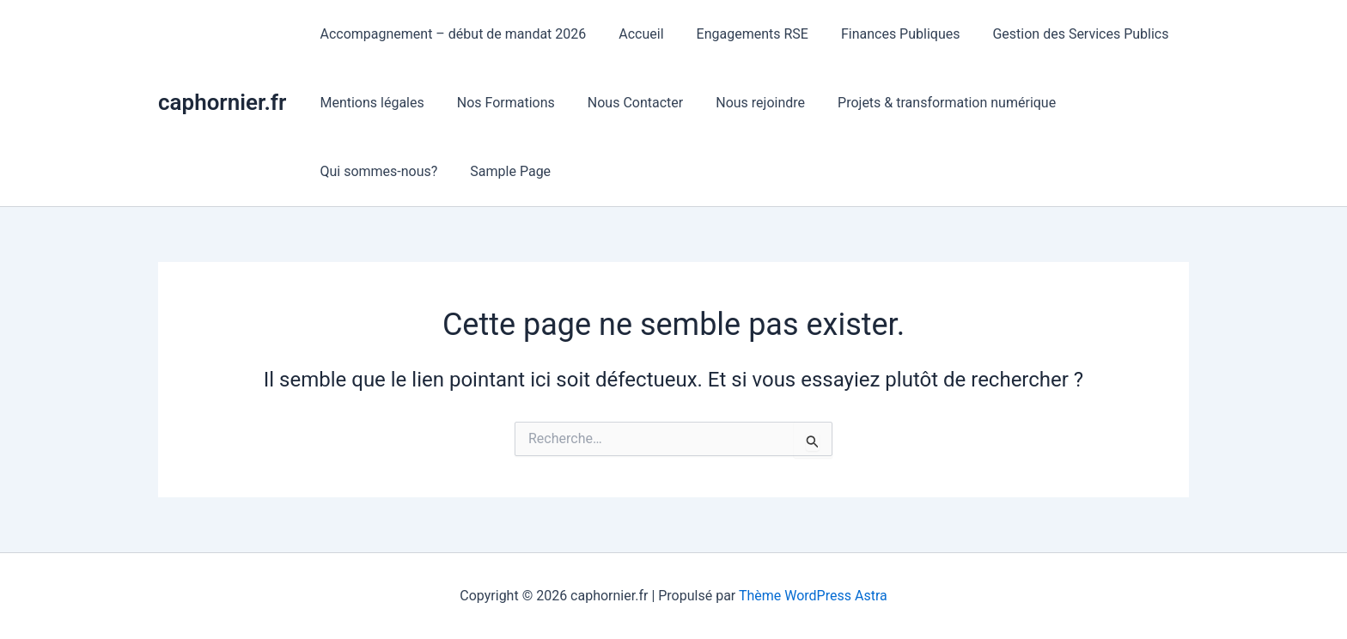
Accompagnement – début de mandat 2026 (450, 34)
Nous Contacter (622, 102)
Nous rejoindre (742, 102)
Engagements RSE (739, 34)
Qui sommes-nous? (376, 171)
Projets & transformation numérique (923, 102)
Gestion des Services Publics (1057, 34)
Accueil (633, 34)
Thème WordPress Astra (813, 595)
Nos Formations (498, 102)
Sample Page (502, 171)
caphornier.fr (222, 102)
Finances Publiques (882, 34)
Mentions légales (369, 102)
